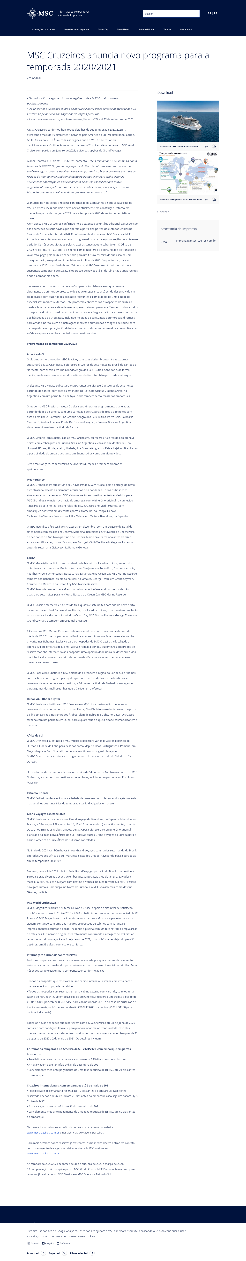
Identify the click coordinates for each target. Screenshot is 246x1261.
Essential (34, 1243)
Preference (65, 1243)
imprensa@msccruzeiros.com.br (196, 240)
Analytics (49, 1243)
